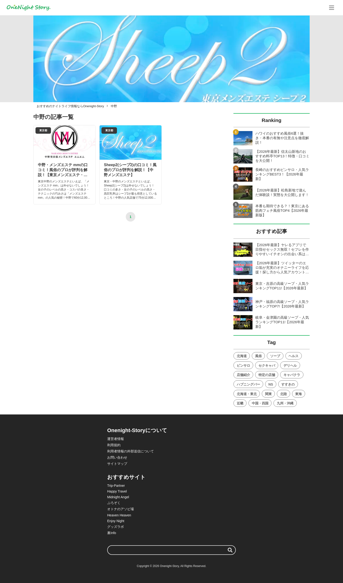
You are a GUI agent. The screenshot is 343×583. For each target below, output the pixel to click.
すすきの (288, 384)
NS (270, 384)
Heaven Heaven (119, 515)
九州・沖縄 (285, 403)
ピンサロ (243, 365)
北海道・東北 (247, 394)
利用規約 (114, 445)
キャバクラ (291, 375)
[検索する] (230, 550)
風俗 (258, 356)
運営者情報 (115, 439)
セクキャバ (266, 365)
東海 (298, 394)
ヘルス (293, 356)
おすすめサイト (126, 477)
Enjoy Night (115, 521)
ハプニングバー (248, 384)
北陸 (283, 394)
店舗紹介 (243, 375)
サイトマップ (117, 464)
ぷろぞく (114, 503)
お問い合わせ (117, 457)
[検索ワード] (171, 550)
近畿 (240, 403)
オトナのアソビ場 (120, 509)
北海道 (242, 356)
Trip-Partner (116, 486)
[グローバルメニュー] (331, 7)
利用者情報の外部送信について (130, 451)
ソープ (275, 356)
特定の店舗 (266, 375)
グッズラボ (115, 527)
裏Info (111, 533)
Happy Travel (117, 491)
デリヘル (290, 365)
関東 (268, 394)
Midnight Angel (118, 497)
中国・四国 (260, 403)
